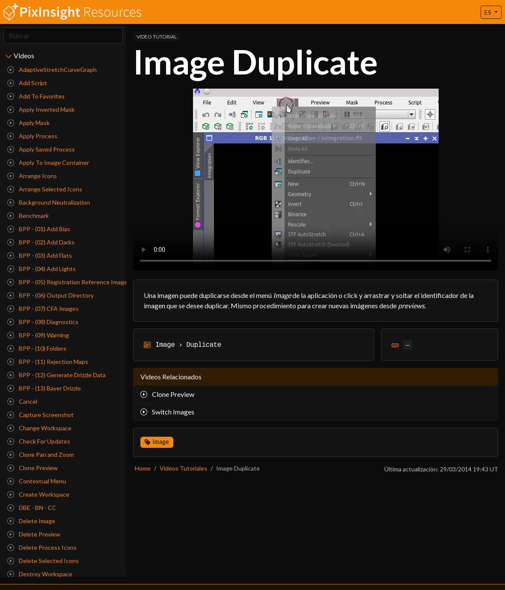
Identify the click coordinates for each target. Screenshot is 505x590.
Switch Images (167, 412)
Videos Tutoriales (183, 468)
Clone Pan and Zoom (40, 454)
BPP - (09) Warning (38, 335)
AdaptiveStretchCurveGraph (52, 69)
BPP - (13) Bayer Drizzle (44, 388)
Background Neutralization (48, 202)
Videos (24, 55)
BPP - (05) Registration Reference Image (65, 282)
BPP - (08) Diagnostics (42, 321)
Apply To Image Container (48, 162)
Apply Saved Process (41, 149)
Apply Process (32, 136)
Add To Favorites (36, 96)
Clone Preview (32, 467)
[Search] (63, 35)
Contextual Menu (36, 481)
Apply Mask (28, 122)
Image (160, 441)
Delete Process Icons (42, 547)
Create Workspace (38, 494)
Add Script (27, 82)
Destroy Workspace (39, 574)
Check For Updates (38, 441)
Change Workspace (39, 428)
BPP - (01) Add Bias (38, 228)
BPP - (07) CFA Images (43, 308)
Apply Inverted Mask (40, 109)
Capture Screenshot (40, 414)
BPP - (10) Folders (36, 348)
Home (143, 468)
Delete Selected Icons (43, 560)
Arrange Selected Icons (44, 189)
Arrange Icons (32, 175)
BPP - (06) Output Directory (50, 295)
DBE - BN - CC (31, 507)
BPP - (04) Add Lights (41, 268)
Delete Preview (33, 534)
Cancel (22, 401)
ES (488, 12)
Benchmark (28, 215)
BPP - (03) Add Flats (39, 255)
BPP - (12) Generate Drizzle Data (56, 374)
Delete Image (31, 520)
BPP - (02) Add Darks (40, 242)
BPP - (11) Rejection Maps (47, 361)
